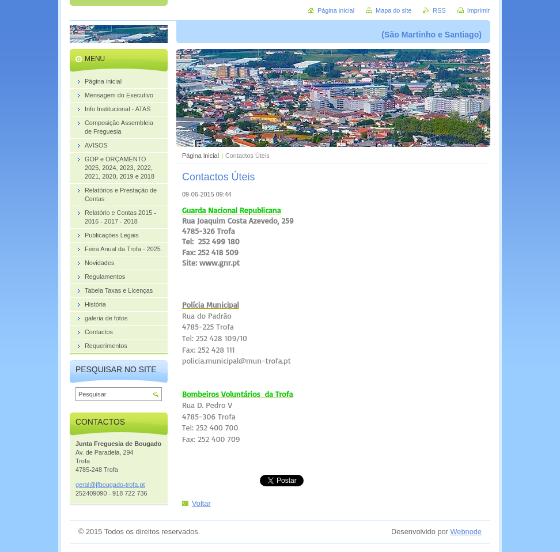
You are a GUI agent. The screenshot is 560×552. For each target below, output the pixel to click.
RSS (439, 10)
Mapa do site (393, 10)
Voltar (201, 503)
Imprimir (478, 10)
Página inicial (200, 155)
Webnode (466, 531)
